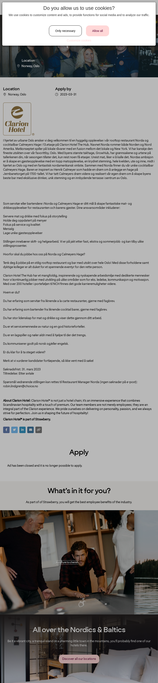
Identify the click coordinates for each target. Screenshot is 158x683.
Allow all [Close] (97, 31)
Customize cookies (79, 40)
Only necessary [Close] (65, 31)
